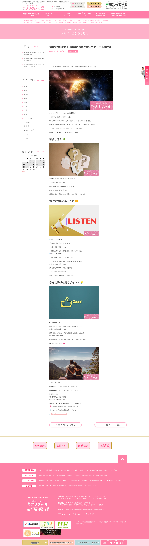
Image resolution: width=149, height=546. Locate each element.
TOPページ (42, 470)
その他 (26, 138)
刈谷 (25, 98)
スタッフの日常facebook (94, 470)
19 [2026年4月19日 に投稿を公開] (44, 165)
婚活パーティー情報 (101, 475)
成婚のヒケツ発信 (59, 470)
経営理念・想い (28, 22)
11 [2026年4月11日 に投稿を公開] (40, 163)
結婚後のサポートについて (44, 22)
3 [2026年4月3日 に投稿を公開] (37, 161)
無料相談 (27, 126)
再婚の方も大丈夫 (95, 20)
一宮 (25, 106)
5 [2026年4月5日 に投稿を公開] (43, 161)
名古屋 (26, 94)
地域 (25, 90)
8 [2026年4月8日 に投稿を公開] (30, 163)
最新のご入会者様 (72, 470)
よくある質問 (59, 22)
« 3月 (23, 171)
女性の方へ (71, 20)
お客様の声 (82, 470)
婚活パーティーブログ (110, 470)
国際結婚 (105, 20)
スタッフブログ (29, 130)
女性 (25, 110)
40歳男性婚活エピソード (31, 20)
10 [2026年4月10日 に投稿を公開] (37, 163)
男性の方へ (62, 20)
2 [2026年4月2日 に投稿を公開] (33, 161)
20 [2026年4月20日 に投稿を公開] (24, 167)
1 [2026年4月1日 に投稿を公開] (30, 161)
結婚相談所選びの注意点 (76, 486)
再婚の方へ (70, 475)
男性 (25, 86)
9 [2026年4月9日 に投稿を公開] (33, 163)
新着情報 (68, 22)
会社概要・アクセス (45, 486)
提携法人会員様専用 (88, 475)
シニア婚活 (27, 122)
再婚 (25, 114)
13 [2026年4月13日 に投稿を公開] (24, 165)
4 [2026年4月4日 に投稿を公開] (40, 161)
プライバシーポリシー (96, 22)
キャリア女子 (28, 118)
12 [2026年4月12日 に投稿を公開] (44, 163)
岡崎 (25, 102)
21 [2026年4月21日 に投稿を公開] (27, 167)
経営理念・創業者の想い (60, 486)
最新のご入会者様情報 (80, 22)
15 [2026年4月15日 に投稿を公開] (30, 165)
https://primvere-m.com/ (59, 414)
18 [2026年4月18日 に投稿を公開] (40, 165)
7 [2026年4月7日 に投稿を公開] (27, 163)
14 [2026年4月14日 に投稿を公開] (27, 165)
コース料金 (108, 480)
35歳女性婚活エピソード (49, 20)
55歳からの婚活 (82, 20)
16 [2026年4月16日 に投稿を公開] (34, 165)
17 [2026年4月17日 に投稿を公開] (37, 165)
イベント (27, 134)
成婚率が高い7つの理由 (46, 480)
